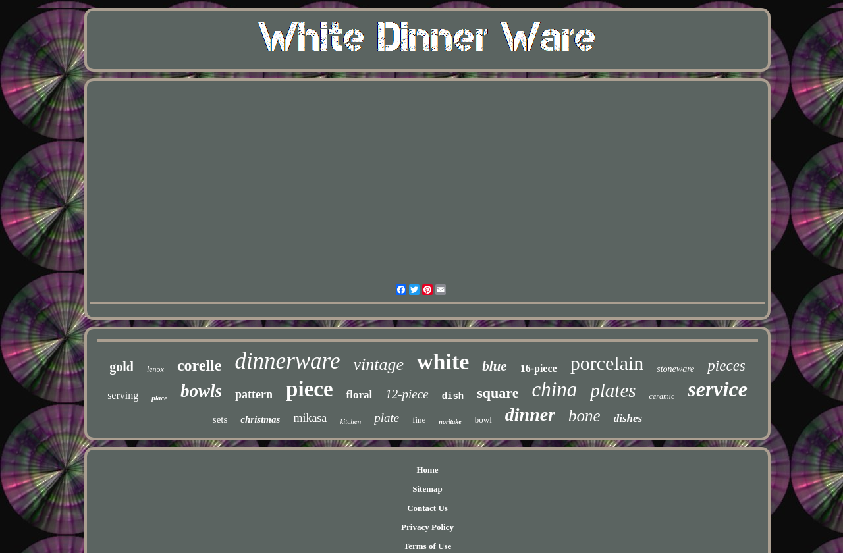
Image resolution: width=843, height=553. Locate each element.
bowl (483, 420)
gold (121, 366)
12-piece (406, 394)
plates (613, 390)
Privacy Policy (427, 527)
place (159, 398)
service (718, 389)
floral (359, 394)
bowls (201, 391)
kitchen (350, 421)
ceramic (662, 396)
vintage (378, 364)
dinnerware (287, 361)
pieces (726, 365)
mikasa (310, 418)
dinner (530, 414)
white (443, 362)
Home (427, 470)
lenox (155, 369)
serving (122, 395)
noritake (450, 421)
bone (584, 416)
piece (309, 389)
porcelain (607, 363)
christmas (260, 419)
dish (453, 396)
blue (494, 366)
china (554, 389)
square (497, 392)
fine (418, 420)
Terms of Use (427, 546)
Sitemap (427, 489)
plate (386, 418)
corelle (199, 365)
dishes (628, 418)
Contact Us (427, 508)
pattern (254, 394)
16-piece (538, 368)
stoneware (675, 369)
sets (220, 419)
